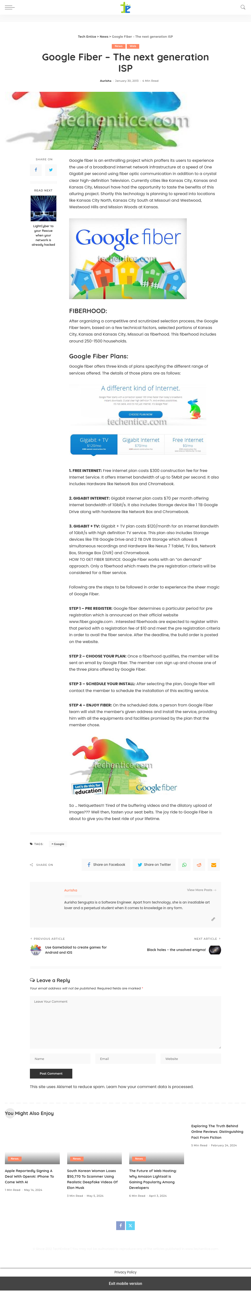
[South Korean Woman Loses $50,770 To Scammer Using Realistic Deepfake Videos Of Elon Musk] (94, 1145)
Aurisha (106, 81)
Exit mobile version (125, 1284)
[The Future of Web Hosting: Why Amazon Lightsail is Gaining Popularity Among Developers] (156, 1145)
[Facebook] (120, 1227)
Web (133, 46)
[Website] (213, 919)
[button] (11, 7)
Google (59, 844)
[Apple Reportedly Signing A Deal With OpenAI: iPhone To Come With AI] (32, 1145)
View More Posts (201, 890)
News (118, 46)
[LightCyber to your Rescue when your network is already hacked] (43, 209)
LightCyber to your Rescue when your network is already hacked (43, 235)
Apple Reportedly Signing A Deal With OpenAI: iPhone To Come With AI (31, 1178)
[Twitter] (130, 1227)
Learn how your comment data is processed (149, 1088)
